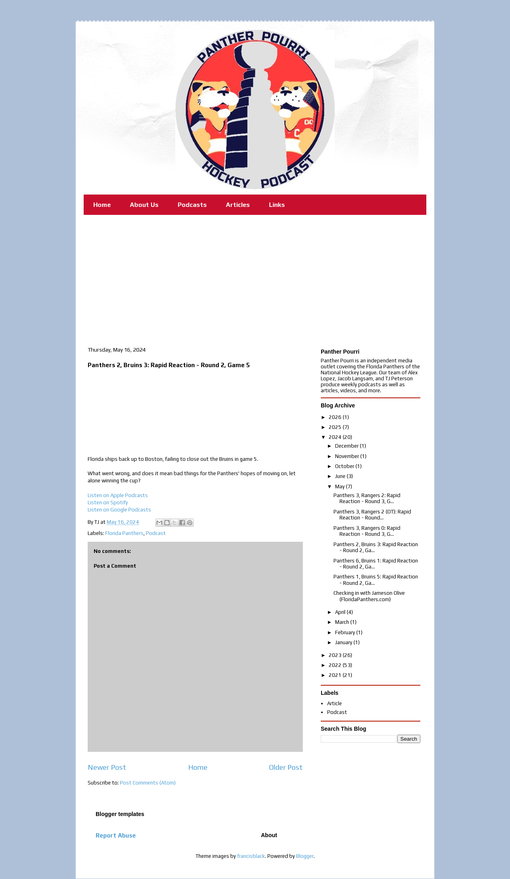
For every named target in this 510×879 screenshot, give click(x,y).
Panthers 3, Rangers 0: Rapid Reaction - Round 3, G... (366, 531)
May (340, 487)
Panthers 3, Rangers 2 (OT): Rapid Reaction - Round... (372, 515)
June (341, 476)
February (345, 632)
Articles (238, 204)
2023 (336, 655)
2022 (336, 665)
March (342, 622)
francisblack (251, 856)
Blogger (305, 856)
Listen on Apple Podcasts (118, 495)
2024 (336, 437)
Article (334, 703)
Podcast (156, 533)
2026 (336, 417)
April (341, 612)
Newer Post (107, 767)
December (347, 446)
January (344, 642)
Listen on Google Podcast (118, 510)
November (347, 456)
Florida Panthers (124, 533)
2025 (336, 427)
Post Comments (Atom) (148, 783)
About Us (144, 204)
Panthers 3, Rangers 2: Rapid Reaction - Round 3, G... (366, 498)
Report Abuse (116, 835)
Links (277, 204)
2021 (336, 675)
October (345, 466)
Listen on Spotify (108, 502)
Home (102, 204)
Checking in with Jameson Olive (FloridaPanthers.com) (369, 596)
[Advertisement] (255, 274)
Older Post (286, 767)
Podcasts (192, 204)
